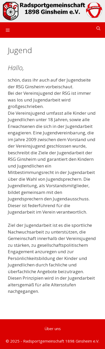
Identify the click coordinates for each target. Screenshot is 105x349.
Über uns (52, 328)
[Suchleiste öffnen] (98, 28)
